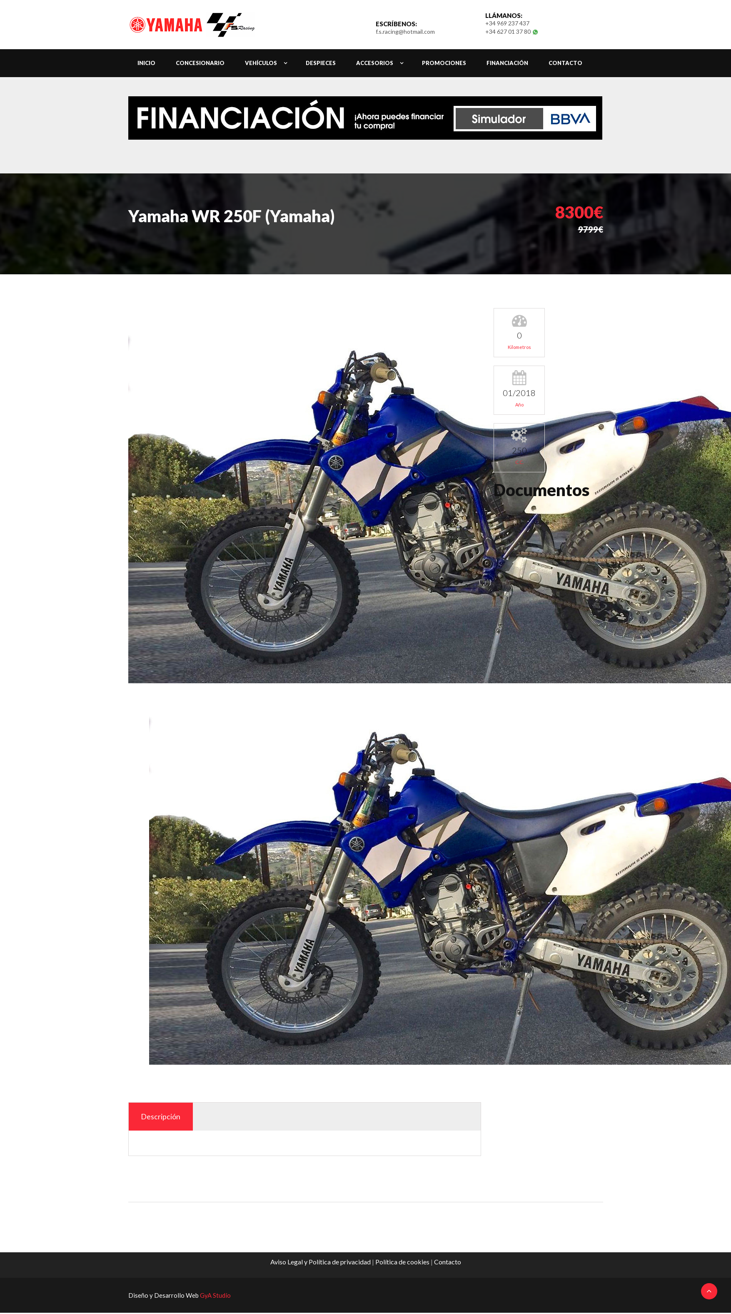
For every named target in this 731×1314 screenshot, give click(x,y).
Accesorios (374, 63)
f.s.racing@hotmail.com (405, 31)
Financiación (507, 63)
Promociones (444, 63)
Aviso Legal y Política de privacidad (320, 1263)
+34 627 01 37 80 (508, 31)
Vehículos (261, 63)
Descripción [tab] (161, 1117)
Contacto (447, 1263)
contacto (565, 63)
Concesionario (200, 63)
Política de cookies (402, 1263)
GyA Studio (215, 1296)
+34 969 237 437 (507, 23)
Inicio (146, 63)
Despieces (321, 63)
